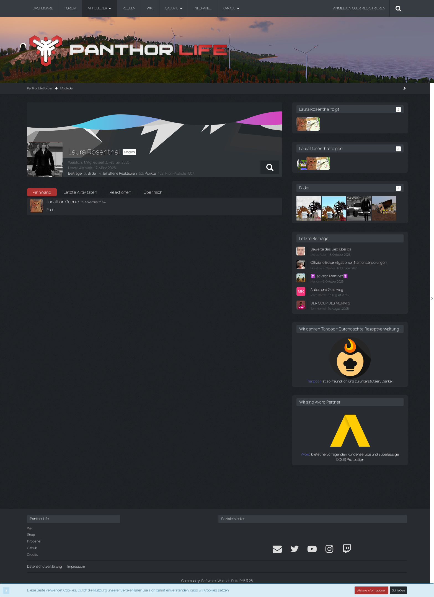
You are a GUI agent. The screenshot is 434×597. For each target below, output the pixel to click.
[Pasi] (323, 163)
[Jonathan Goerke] (323, 124)
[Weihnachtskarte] (329, 208)
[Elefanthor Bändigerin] (354, 208)
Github (32, 548)
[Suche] (398, 8)
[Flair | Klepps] (333, 124)
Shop (31, 535)
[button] (289, 167)
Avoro (326, 489)
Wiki (30, 528)
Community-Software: (217, 580)
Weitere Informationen (371, 590)
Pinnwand (42, 192)
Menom (336, 312)
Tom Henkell (339, 339)
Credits (32, 554)
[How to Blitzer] (379, 208)
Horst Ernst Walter (343, 298)
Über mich (153, 192)
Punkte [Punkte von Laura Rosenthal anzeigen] (149, 173)
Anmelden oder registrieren (359, 8)
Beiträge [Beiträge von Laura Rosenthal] (74, 173)
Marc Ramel (339, 325)
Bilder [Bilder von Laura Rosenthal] (91, 173)
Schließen (398, 590)
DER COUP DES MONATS (350, 333)
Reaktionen (120, 192)
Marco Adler (339, 280)
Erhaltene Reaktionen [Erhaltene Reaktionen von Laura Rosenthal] (119, 173)
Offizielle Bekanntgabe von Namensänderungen (352, 290)
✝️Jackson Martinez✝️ (349, 306)
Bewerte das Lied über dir (351, 274)
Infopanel (34, 541)
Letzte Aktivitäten (80, 192)
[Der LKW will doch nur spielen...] (329, 233)
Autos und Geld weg (347, 319)
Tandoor (324, 416)
